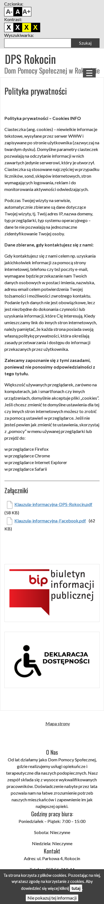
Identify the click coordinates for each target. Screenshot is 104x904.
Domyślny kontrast (9, 27)
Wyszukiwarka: (19, 35)
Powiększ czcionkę (27, 12)
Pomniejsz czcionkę (9, 12)
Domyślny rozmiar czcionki (18, 12)
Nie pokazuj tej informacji (52, 897)
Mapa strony (57, 723)
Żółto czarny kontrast (35, 27)
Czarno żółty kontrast (27, 27)
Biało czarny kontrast (18, 27)
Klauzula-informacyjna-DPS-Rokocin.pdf (53, 504)
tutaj (76, 888)
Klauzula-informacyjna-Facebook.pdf (50, 520)
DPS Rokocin (30, 59)
